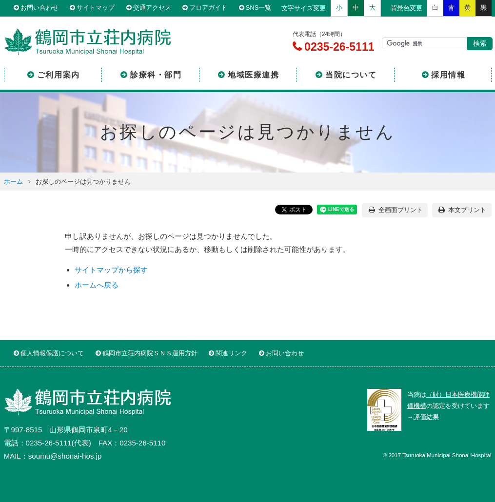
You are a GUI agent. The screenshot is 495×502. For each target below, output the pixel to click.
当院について (351, 75)
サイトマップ (96, 8)
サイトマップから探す (111, 270)
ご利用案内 (58, 75)
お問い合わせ (39, 8)
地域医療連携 (253, 75)
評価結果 (426, 417)
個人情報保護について (52, 353)
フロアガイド (208, 8)
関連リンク (231, 353)
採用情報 (448, 75)
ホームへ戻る (97, 285)
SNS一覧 (259, 8)
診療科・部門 (156, 75)
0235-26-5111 (338, 46)
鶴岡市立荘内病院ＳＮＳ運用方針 (150, 353)
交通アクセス (152, 8)
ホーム (13, 181)
